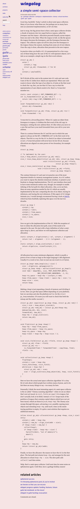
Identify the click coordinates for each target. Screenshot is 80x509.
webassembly (6, 75)
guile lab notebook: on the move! (32, 490)
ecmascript (6, 39)
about (4, 3)
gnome (5, 46)
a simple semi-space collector (40, 10)
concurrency (6, 37)
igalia (5, 55)
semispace (39, 16)
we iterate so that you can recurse (33, 484)
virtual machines (63, 16)
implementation (47, 16)
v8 (11, 71)
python (10, 62)
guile (6, 52)
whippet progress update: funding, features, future (38, 487)
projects (5, 10)
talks (4, 13)
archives (5, 7)
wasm (4, 73)
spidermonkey (6, 71)
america (8, 31)
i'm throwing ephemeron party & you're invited (37, 482)
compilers (6, 33)
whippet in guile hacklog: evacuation (33, 493)
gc (10, 43)
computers (5, 35)
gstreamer (5, 47)
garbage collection (29, 16)
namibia (5, 62)
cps (10, 37)
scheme (6, 67)
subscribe (7, 17)
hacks (10, 53)
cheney (55, 16)
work (9, 77)
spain (4, 70)
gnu (8, 46)
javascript (6, 58)
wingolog (30, 3)
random (5, 64)
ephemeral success (27, 479)
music (7, 60)
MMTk (66, 196)
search (6, 21)
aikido (4, 31)
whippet (5, 77)
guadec (5, 49)
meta (4, 60)
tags (4, 25)
